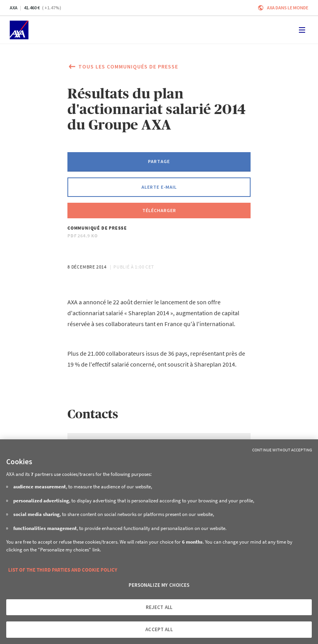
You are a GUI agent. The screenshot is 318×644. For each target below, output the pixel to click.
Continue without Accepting (282, 450)
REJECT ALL (159, 607)
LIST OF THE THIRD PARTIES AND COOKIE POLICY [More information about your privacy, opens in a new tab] (62, 570)
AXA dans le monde (287, 8)
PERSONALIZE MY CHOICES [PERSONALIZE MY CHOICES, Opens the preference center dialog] (159, 585)
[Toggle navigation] (302, 30)
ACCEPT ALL (158, 629)
